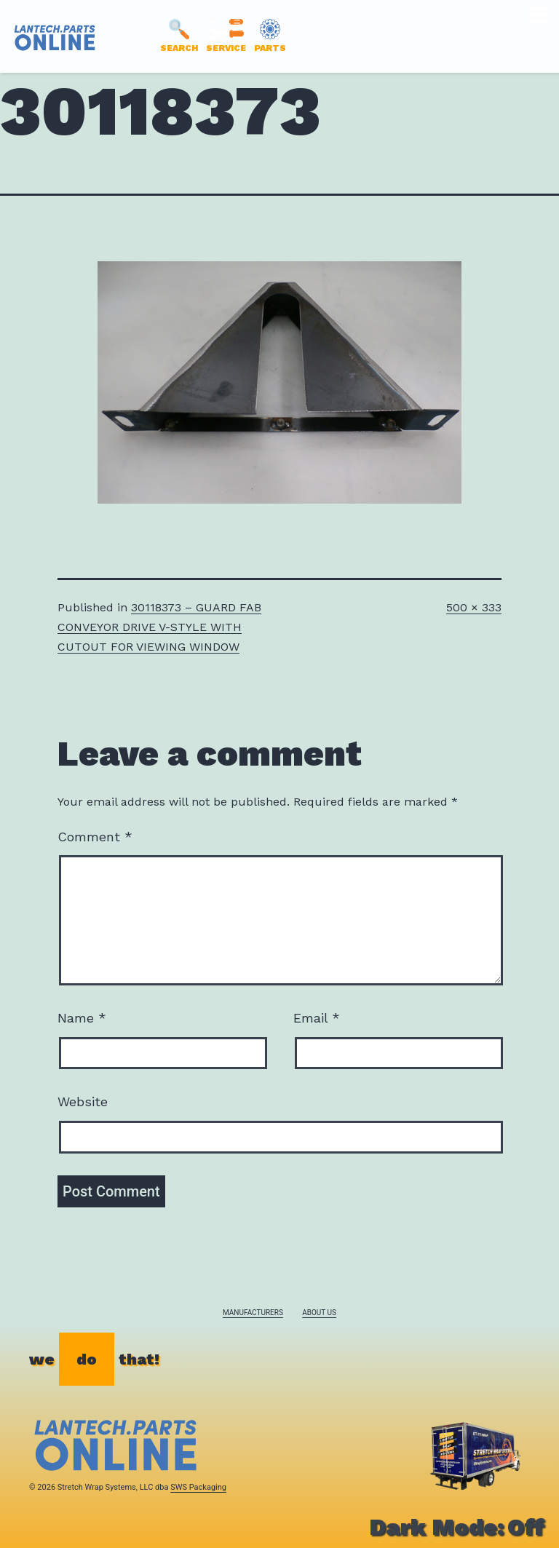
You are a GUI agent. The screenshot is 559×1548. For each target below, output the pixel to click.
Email (316, 1017)
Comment (95, 836)
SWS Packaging (198, 1487)
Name (82, 1017)
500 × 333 (473, 607)
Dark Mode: (456, 1526)
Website (83, 1101)
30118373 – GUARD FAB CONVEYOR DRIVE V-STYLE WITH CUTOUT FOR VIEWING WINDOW (159, 627)
